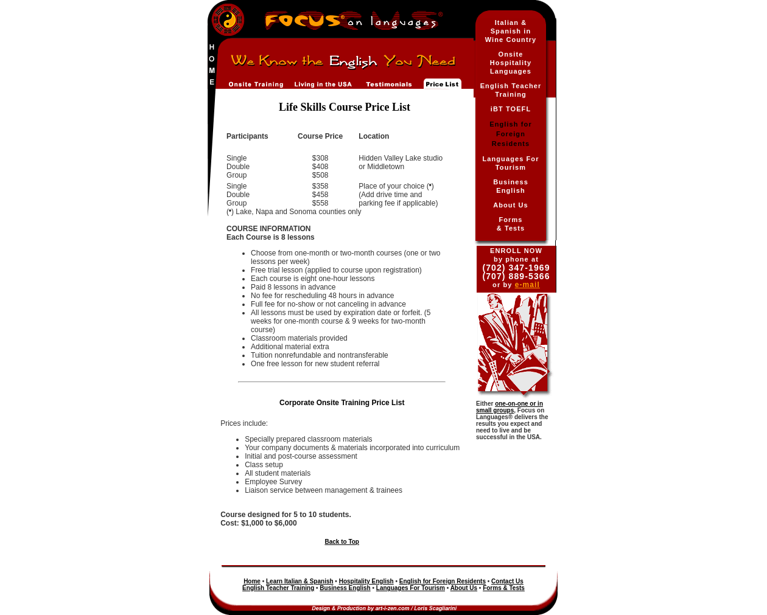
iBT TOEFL (511, 109)
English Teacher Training (278, 588)
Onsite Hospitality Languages (510, 62)
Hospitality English (366, 581)
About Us (510, 205)
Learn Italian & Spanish (300, 581)
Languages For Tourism (410, 588)
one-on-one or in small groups (509, 407)
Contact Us (507, 581)
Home (252, 581)
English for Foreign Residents (442, 581)
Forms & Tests (504, 588)
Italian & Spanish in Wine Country (511, 31)
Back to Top (341, 541)
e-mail (527, 284)
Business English (345, 588)
